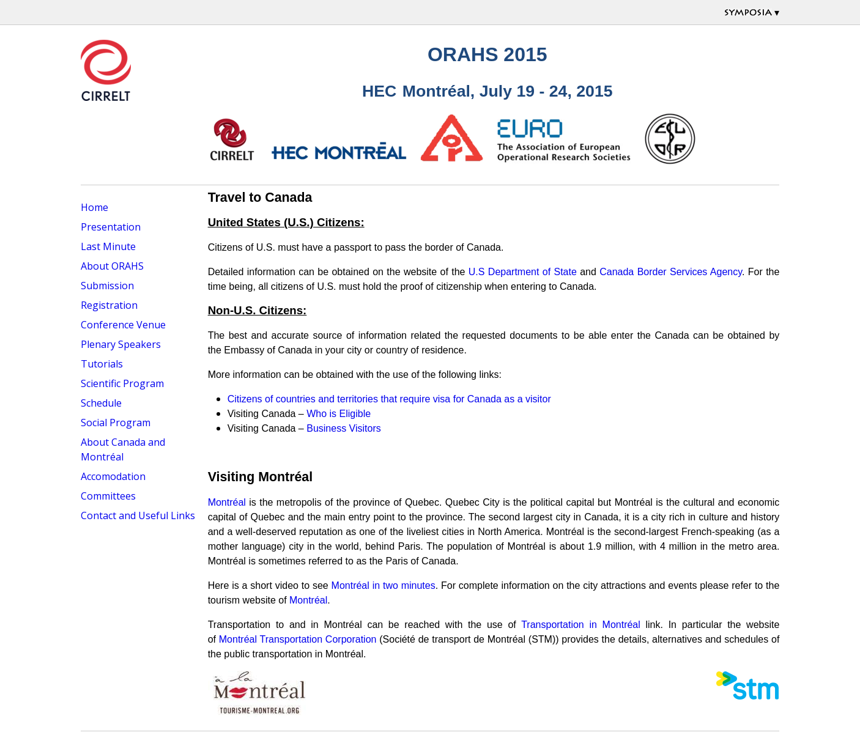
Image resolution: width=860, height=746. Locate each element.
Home (94, 207)
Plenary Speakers (121, 344)
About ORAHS (112, 266)
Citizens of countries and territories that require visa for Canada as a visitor (389, 399)
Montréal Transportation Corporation (298, 639)
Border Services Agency (689, 272)
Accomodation (113, 476)
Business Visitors (343, 428)
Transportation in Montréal (580, 624)
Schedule (101, 403)
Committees (108, 496)
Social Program (115, 422)
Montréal (227, 502)
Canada (616, 272)
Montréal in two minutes (384, 585)
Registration (109, 305)
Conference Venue (123, 324)
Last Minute (108, 246)
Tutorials (102, 364)
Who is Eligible (338, 413)
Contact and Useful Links (138, 515)
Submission (107, 285)
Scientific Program (122, 383)
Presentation (111, 227)
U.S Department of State (523, 272)
